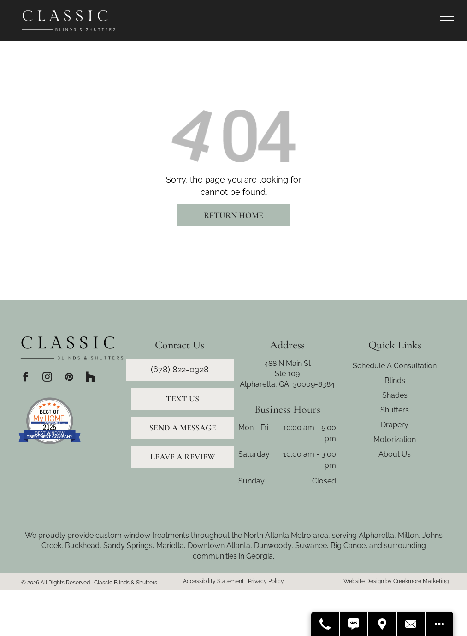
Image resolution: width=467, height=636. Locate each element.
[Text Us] (354, 624)
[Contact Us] (411, 624)
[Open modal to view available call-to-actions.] (439, 624)
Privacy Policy (266, 581)
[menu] (447, 20)
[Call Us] (325, 624)
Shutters (394, 410)
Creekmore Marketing (421, 581)
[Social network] (90, 378)
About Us (394, 454)
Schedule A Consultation (395, 365)
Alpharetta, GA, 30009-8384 (287, 384)
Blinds (394, 380)
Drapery (394, 424)
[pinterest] (69, 378)
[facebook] (25, 378)
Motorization (394, 439)
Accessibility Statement (213, 581)
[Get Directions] (382, 624)
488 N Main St (287, 363)
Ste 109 (287, 373)
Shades (395, 395)
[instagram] (47, 378)
